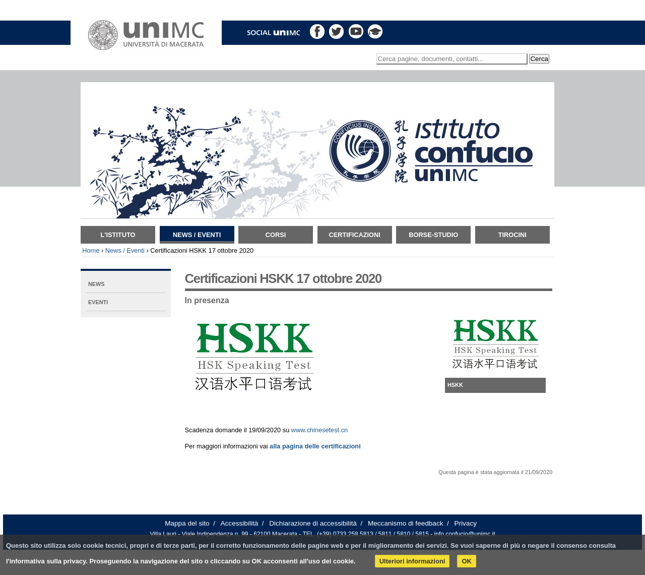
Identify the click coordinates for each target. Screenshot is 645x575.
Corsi (276, 235)
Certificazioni (354, 235)
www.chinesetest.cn (319, 430)
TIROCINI (512, 235)
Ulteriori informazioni (412, 561)
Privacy (465, 523)
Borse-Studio (433, 235)
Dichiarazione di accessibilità (313, 523)
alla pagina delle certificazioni (315, 446)
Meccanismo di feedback (405, 523)
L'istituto (118, 235)
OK (467, 561)
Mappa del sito (187, 523)
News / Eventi (197, 235)
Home (90, 250)
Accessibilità (240, 523)
